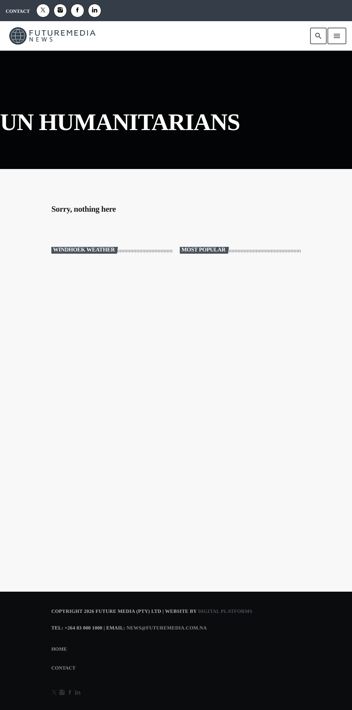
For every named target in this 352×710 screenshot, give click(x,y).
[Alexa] (95, 10)
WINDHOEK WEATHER (111, 290)
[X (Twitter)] (43, 10)
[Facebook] (77, 10)
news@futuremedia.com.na (167, 628)
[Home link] (52, 36)
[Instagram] (60, 10)
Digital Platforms (225, 611)
